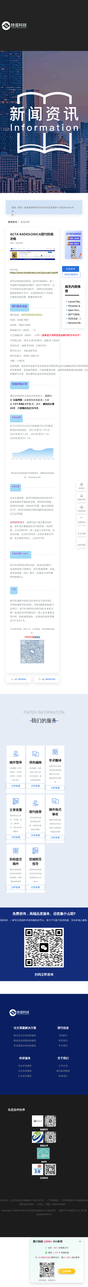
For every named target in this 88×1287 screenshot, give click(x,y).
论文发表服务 (25, 1071)
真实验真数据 (63, 1071)
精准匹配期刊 (71, 274)
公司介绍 (63, 1065)
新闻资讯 (12, 222)
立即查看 (15, 786)
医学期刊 (63, 1040)
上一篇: (18, 679)
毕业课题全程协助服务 (25, 1045)
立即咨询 (66, 1271)
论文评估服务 (25, 1065)
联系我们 (63, 1076)
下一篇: (46, 679)
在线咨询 (70, 268)
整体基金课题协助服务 (25, 1040)
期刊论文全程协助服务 (25, 1035)
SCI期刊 (63, 1035)
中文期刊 (63, 1045)
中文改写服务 (25, 1076)
